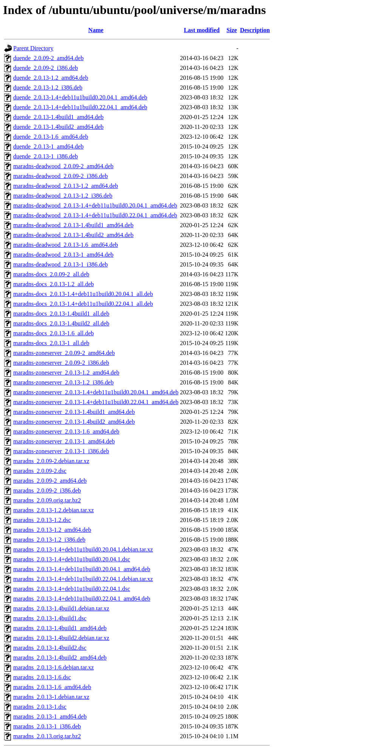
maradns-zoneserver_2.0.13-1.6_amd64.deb (66, 431)
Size (231, 30)
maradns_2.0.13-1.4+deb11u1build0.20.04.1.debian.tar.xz (83, 549)
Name (96, 30)
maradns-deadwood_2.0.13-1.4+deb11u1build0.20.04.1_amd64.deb (95, 205)
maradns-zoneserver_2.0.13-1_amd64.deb (64, 441)
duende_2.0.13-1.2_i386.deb (47, 87)
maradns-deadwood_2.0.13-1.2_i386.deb (62, 195)
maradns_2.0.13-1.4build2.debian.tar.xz (61, 638)
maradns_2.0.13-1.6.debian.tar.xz (53, 667)
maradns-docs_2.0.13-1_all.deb (51, 343)
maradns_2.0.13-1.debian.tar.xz (51, 697)
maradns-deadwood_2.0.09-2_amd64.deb (63, 166)
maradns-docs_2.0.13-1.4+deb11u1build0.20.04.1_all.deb (83, 294)
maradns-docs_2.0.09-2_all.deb (51, 274)
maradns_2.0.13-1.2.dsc (42, 520)
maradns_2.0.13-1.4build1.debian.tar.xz (61, 608)
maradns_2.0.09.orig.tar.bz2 (47, 500)
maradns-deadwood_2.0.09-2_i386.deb (60, 176)
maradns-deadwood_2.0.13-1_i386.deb (60, 264)
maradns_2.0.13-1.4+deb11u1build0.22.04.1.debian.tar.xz (83, 579)
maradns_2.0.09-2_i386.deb (47, 490)
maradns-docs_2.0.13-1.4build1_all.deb (61, 313)
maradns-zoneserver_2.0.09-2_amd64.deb (64, 353)
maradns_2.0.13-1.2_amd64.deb (52, 530)
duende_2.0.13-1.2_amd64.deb (50, 77)
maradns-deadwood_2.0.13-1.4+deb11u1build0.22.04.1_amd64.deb (95, 215)
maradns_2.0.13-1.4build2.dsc (50, 648)
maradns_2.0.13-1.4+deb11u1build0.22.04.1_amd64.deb (81, 598)
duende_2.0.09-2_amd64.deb (48, 58)
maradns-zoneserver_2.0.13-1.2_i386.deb (63, 382)
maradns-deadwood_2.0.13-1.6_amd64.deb (65, 245)
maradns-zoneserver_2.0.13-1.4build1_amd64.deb (74, 412)
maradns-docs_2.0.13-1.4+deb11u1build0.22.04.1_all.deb (83, 304)
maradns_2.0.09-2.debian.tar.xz (51, 461)
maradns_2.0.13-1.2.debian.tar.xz (53, 510)
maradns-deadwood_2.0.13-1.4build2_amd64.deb (73, 235)
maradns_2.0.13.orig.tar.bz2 (47, 736)
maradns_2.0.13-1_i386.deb (47, 726)
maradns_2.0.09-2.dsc (40, 471)
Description (255, 30)
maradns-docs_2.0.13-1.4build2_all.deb (61, 323)
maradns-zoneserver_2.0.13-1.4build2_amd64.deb (74, 421)
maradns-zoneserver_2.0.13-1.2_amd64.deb (66, 372)
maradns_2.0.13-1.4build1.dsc (50, 618)
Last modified (202, 30)
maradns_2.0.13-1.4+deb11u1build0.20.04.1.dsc (71, 559)
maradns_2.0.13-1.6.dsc (42, 677)
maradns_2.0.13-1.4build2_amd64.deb (60, 657)
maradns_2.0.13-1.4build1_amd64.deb (60, 628)
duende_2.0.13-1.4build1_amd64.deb (58, 117)
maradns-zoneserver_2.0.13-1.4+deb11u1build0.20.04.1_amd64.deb (95, 392)
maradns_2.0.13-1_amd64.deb (50, 716)
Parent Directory (33, 48)
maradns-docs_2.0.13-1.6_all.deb (53, 333)
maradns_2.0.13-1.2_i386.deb (49, 539)
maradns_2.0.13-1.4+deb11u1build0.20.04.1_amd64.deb (81, 569)
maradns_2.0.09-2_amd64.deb (50, 480)
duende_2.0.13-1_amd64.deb (48, 146)
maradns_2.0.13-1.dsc (40, 706)
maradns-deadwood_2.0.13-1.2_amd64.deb (65, 186)
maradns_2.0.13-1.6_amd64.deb (52, 687)
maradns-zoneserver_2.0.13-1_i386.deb (61, 451)
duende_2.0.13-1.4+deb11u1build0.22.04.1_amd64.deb (80, 107)
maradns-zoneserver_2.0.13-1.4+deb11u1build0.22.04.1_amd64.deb (95, 402)
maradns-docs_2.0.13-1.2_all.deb (53, 284)
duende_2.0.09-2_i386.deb (45, 68)
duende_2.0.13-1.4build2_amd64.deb (58, 127)
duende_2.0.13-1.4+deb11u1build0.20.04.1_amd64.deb (80, 97)
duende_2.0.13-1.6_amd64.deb (50, 136)
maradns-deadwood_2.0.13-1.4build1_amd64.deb (73, 225)
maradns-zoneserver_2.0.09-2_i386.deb (61, 362)
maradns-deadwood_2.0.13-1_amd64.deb (63, 254)
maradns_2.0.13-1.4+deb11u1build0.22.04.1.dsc (71, 589)
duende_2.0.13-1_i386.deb (45, 156)
